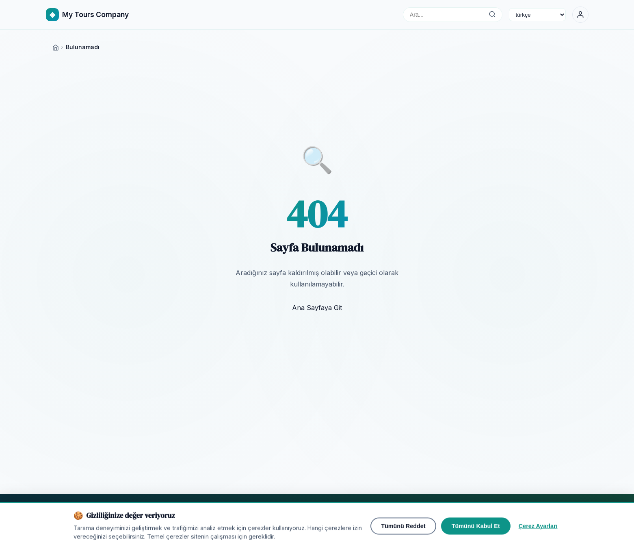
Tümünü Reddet (403, 532)
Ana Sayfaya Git (317, 308)
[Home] (55, 47)
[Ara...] (492, 15)
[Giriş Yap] (580, 15)
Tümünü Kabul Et (476, 532)
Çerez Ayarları (538, 532)
